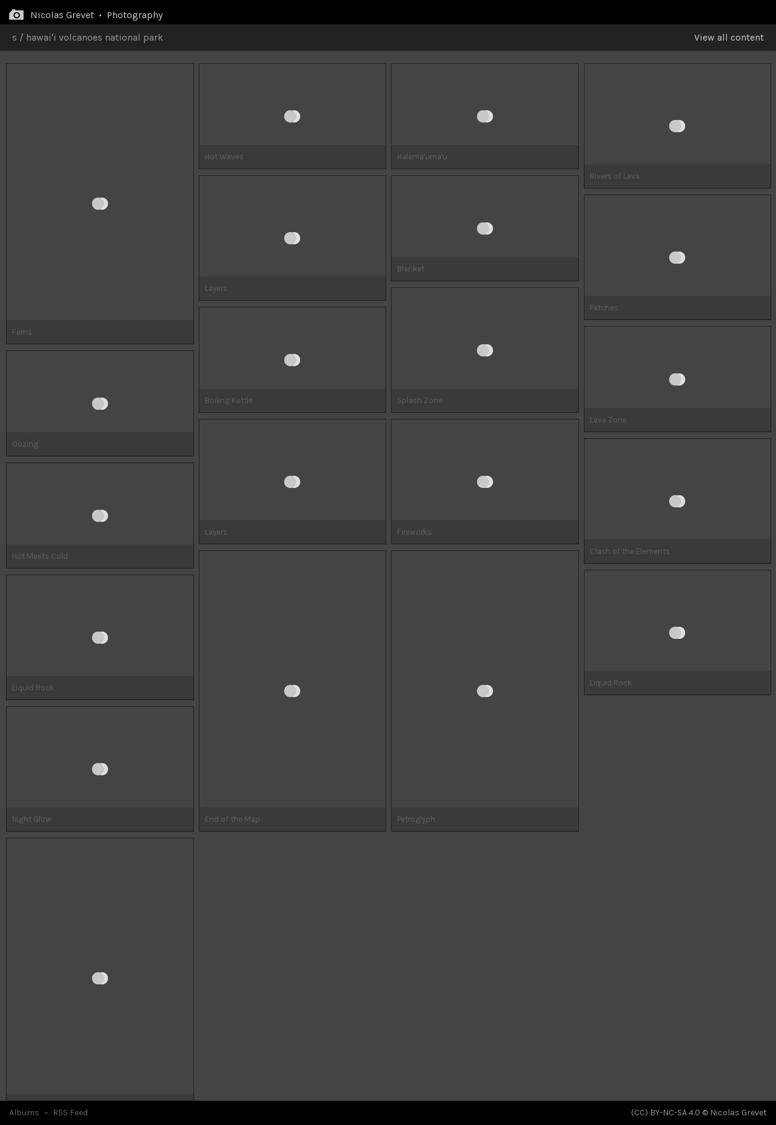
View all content (729, 37)
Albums (24, 1112)
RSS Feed (70, 1112)
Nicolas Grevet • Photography (96, 15)
